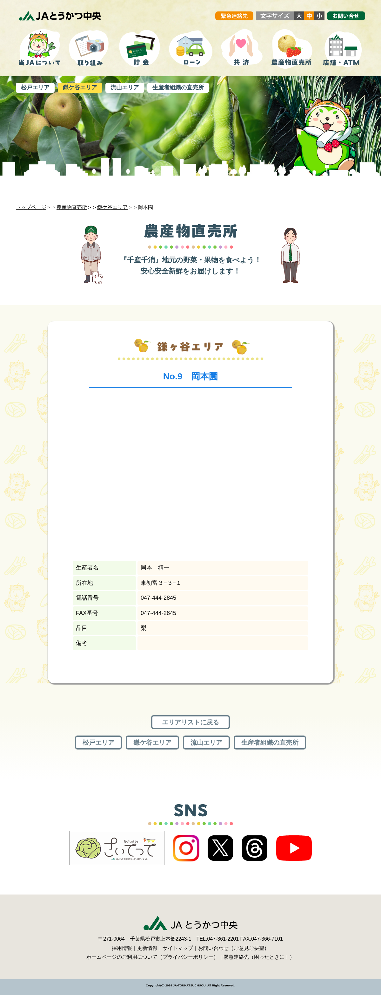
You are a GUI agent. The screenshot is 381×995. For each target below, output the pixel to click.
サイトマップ (178, 948)
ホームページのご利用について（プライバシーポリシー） (152, 957)
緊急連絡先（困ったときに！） (259, 957)
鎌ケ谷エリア (112, 207)
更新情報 (147, 948)
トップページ (31, 207)
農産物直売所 (72, 207)
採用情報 (122, 948)
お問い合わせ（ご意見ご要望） (233, 948)
